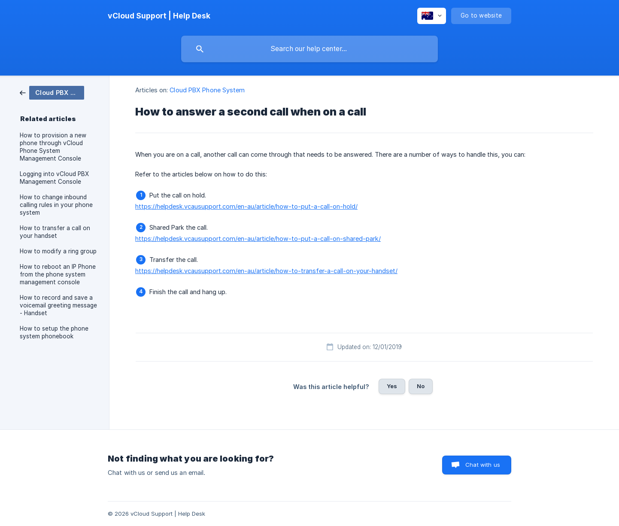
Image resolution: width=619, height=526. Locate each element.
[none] (159, 16)
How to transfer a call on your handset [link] (55, 232)
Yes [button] (392, 386)
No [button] (421, 386)
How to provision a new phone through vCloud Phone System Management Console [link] (53, 147)
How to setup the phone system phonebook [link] (54, 332)
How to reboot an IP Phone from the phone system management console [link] (58, 274)
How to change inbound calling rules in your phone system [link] (56, 205)
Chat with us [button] (482, 464)
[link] (52, 92)
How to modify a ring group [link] (58, 251)
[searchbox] (309, 49)
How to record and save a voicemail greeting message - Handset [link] (58, 305)
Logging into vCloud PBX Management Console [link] (54, 177)
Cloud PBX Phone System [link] (207, 90)
